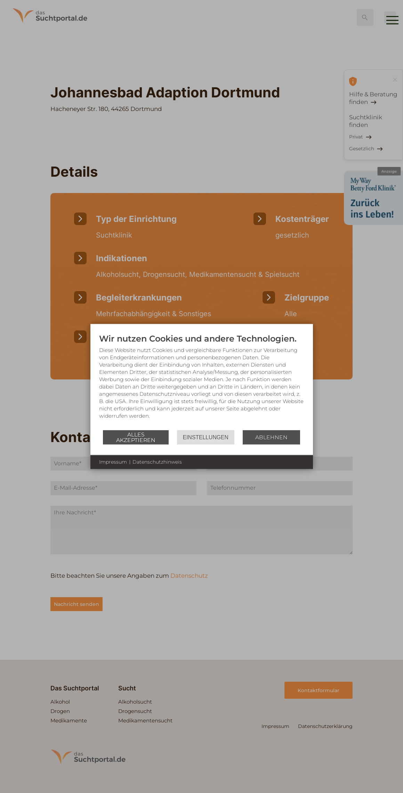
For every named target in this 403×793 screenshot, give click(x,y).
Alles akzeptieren (135, 437)
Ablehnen (271, 437)
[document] (201, 381)
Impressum (113, 462)
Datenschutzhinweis (157, 462)
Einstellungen (205, 437)
